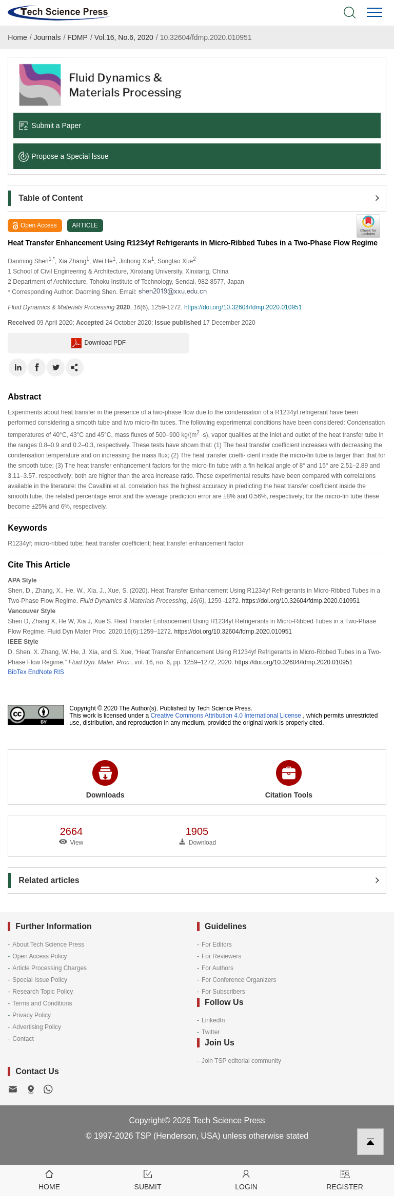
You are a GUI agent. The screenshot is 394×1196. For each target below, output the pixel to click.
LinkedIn (213, 1020)
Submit (147, 1179)
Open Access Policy (39, 956)
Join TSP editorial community (241, 1060)
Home (17, 37)
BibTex (17, 672)
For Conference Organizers (239, 979)
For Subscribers (223, 991)
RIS (59, 672)
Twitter (211, 1032)
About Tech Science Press (48, 944)
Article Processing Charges (49, 968)
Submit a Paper (49, 125)
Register (345, 1179)
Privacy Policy (31, 1015)
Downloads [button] (105, 779)
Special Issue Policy (39, 979)
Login (246, 1179)
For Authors (217, 968)
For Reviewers (221, 956)
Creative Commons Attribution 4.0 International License (225, 715)
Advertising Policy (36, 1027)
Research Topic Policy (42, 991)
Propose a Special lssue (63, 156)
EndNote (40, 672)
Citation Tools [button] (288, 779)
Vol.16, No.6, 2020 (123, 37)
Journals (47, 37)
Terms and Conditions (42, 1003)
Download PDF (98, 343)
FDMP (77, 37)
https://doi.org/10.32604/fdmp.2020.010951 (243, 307)
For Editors (217, 944)
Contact (22, 1038)
